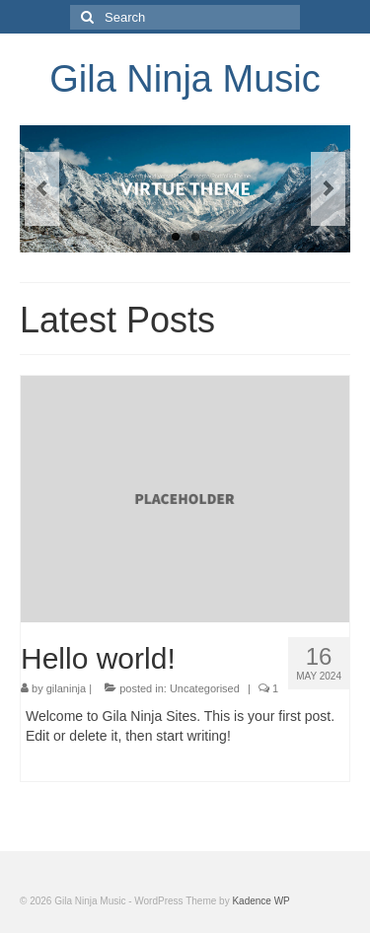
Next (328, 189)
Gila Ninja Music (185, 79)
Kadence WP (260, 901)
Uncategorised (205, 688)
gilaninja (66, 688)
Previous (42, 189)
